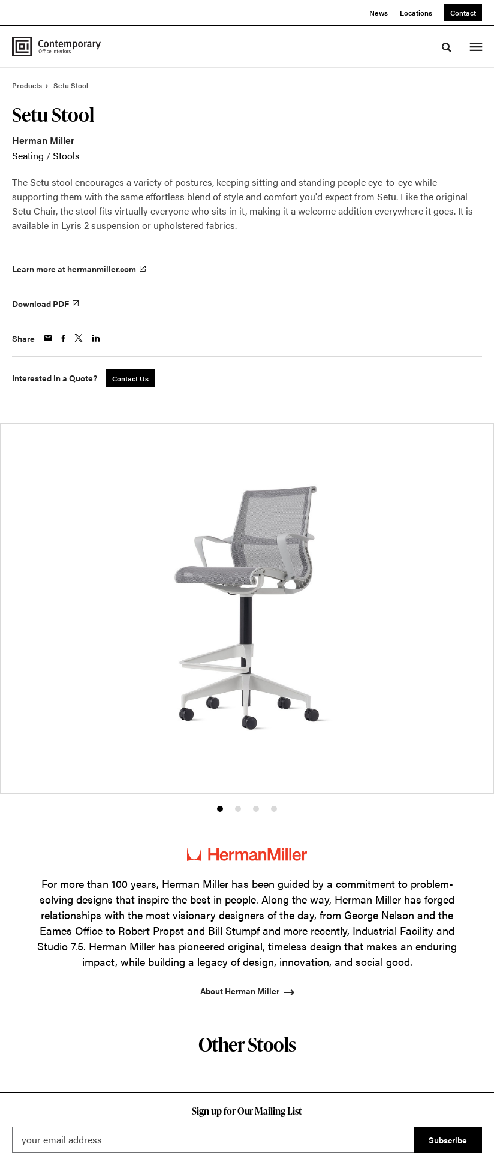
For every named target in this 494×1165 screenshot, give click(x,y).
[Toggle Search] (446, 47)
